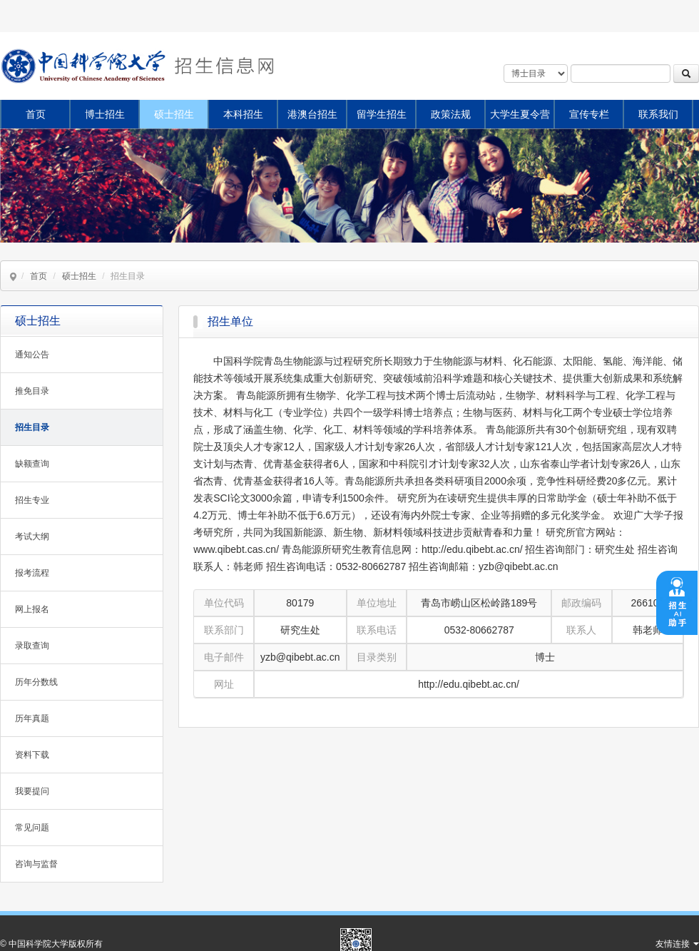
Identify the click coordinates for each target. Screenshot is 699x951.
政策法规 (451, 114)
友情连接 (677, 944)
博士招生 (105, 114)
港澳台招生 (312, 114)
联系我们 (658, 114)
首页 (36, 114)
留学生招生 (382, 114)
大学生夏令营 (520, 114)
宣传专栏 (589, 114)
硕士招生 (174, 114)
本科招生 (243, 114)
